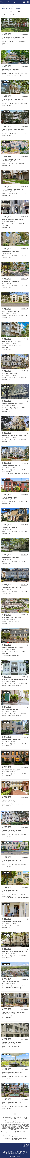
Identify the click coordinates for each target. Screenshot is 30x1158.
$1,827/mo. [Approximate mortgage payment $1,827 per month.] (24, 371)
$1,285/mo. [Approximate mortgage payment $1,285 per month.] (24, 919)
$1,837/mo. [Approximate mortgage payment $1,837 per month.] (24, 278)
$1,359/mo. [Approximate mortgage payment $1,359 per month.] (24, 857)
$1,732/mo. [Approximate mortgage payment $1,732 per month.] (24, 524)
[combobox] (18, 15)
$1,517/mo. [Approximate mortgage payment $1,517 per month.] (24, 677)
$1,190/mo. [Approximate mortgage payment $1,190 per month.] (24, 1039)
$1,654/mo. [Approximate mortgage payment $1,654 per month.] (24, 584)
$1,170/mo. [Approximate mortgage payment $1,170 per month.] (24, 1069)
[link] (3, 8)
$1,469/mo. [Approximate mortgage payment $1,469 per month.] (24, 707)
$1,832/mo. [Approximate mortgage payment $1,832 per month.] (24, 309)
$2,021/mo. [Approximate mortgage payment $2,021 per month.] (24, 66)
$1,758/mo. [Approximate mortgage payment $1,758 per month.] (24, 463)
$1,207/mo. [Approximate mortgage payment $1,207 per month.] (24, 979)
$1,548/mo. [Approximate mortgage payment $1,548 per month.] (24, 615)
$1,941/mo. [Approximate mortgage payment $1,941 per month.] (24, 156)
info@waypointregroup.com (18, 1153)
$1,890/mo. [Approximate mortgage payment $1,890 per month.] (24, 186)
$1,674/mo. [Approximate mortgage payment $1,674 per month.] (24, 554)
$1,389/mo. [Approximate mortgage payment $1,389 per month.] (24, 797)
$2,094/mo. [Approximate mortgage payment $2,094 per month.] (24, 34)
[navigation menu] (27, 2)
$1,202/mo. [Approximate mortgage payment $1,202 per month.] (24, 1009)
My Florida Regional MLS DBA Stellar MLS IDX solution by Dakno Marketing (15, 1139)
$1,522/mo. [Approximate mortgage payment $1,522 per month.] (24, 645)
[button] (8, 8)
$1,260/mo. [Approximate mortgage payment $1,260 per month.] (24, 949)
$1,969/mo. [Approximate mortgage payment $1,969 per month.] (24, 126)
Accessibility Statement (15, 1156)
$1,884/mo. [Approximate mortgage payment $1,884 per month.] (24, 248)
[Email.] (24, 2)
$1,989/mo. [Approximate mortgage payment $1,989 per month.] (24, 96)
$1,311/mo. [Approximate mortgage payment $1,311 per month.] (24, 887)
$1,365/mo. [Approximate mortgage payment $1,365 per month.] (24, 827)
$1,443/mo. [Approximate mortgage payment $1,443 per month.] (24, 737)
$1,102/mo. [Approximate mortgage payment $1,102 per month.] (24, 1099)
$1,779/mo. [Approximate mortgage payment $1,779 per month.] (24, 401)
